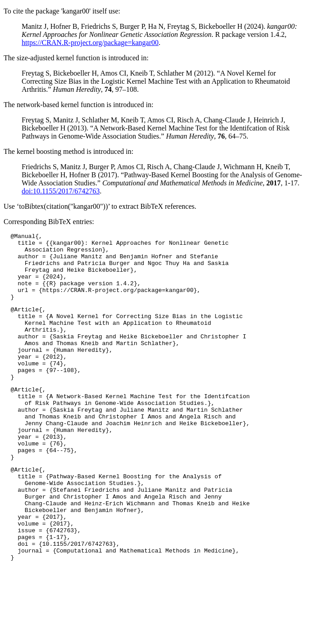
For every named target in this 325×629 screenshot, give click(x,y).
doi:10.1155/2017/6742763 (61, 191)
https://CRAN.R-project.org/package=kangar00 (90, 42)
